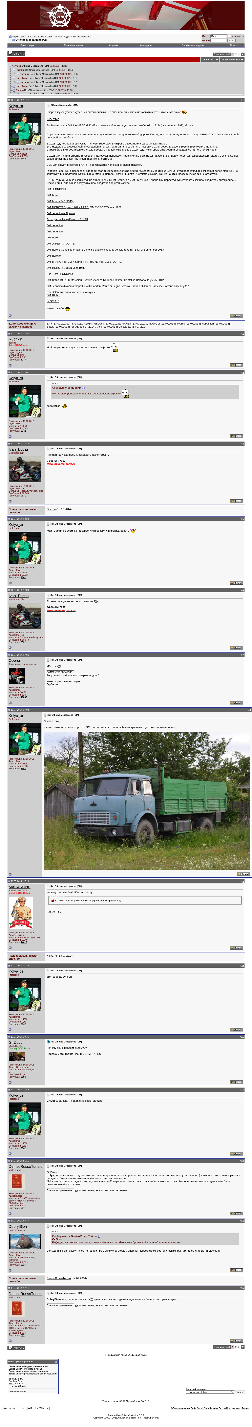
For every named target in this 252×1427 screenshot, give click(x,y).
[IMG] (11, 1383)
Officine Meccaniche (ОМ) (35, 66)
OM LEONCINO (56, 189)
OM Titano (53, 195)
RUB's (181, 323)
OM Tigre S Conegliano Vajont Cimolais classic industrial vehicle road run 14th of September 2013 (105, 249)
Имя (204, 36)
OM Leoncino (55, 225)
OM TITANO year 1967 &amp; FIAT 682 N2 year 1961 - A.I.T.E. (84, 261)
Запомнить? (236, 36)
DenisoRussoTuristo (25, 1166)
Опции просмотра (230, 59)
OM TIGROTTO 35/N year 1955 (66, 267)
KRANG (126, 323)
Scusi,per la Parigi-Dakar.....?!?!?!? (67, 219)
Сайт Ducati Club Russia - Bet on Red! (211, 1408)
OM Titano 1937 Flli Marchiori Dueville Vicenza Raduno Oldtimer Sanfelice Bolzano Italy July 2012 (105, 279)
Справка (113, 45)
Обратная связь (180, 1408)
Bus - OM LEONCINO (60, 273)
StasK (50, 326)
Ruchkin (15, 339)
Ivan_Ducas (19, 449)
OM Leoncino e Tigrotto (61, 213)
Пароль (206, 40)
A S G (73, 323)
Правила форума (73, 45)
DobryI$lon (18, 1226)
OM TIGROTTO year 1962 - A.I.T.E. (68, 207)
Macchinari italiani (81, 36)
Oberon (51, 509)
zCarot (155, 1417)
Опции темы (208, 59)
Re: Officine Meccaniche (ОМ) (40, 70)
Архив (236, 1408)
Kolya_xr (16, 106)
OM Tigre (52, 237)
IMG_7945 (53, 119)
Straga (75, 326)
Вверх (245, 1408)
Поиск (233, 45)
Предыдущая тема (116, 1355)
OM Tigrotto (54, 255)
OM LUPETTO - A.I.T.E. (61, 243)
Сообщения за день (193, 45)
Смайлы (13, 1381)
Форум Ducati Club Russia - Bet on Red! (32, 36)
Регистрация (28, 45)
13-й (49, 323)
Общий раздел (62, 36)
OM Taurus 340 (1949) (60, 201)
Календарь (146, 45)
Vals (99, 326)
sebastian (208, 323)
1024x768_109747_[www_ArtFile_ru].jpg (75, 900)
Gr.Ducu (99, 323)
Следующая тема (136, 1355)
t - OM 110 (53, 301)
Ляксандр (125, 326)
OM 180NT (53, 295)
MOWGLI (154, 323)
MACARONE (19, 887)
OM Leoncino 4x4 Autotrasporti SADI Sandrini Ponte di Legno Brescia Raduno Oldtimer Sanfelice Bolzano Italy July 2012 (119, 286)
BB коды (13, 1378)
